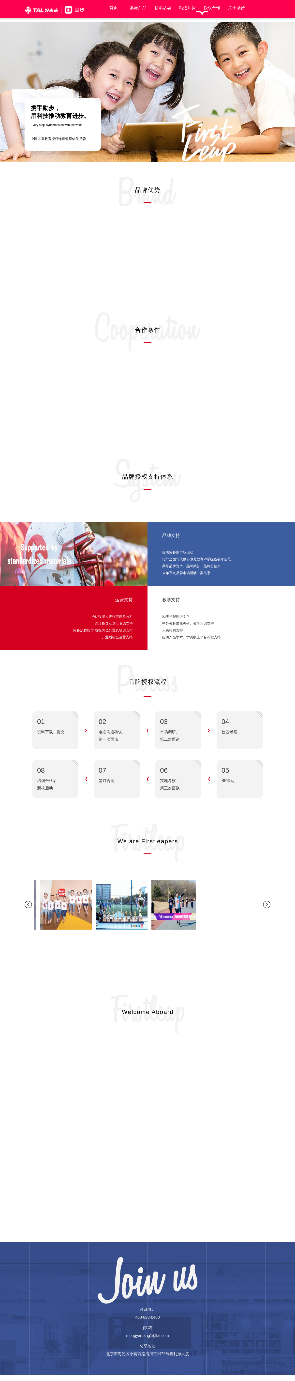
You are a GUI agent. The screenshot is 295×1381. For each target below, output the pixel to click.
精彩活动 (160, 7)
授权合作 (209, 7)
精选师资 (185, 7)
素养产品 (135, 7)
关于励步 (234, 7)
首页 (111, 7)
